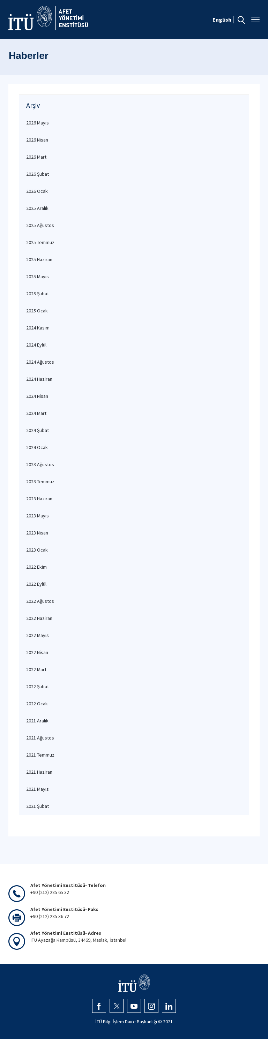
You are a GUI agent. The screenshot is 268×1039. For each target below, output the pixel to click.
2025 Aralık (37, 208)
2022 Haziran (39, 618)
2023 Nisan (37, 533)
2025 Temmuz (40, 242)
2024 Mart (36, 413)
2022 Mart (36, 669)
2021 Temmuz (40, 755)
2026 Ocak (37, 191)
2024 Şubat (37, 430)
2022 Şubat (37, 686)
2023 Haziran (39, 498)
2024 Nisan (37, 396)
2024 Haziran (39, 379)
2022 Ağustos (40, 601)
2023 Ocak (37, 550)
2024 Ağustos (40, 362)
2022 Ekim (36, 567)
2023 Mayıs (37, 516)
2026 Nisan (37, 140)
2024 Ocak (37, 447)
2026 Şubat (37, 174)
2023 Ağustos (40, 464)
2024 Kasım (38, 328)
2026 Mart (36, 157)
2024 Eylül (36, 345)
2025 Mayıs (37, 276)
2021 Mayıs (37, 789)
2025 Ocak (37, 311)
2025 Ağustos (40, 225)
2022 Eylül (36, 584)
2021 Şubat (37, 806)
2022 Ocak (37, 703)
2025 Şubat (37, 293)
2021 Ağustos (40, 738)
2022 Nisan (37, 652)
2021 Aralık (37, 721)
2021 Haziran (39, 772)
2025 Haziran (39, 259)
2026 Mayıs (37, 123)
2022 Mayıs (37, 635)
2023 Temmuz (40, 481)
